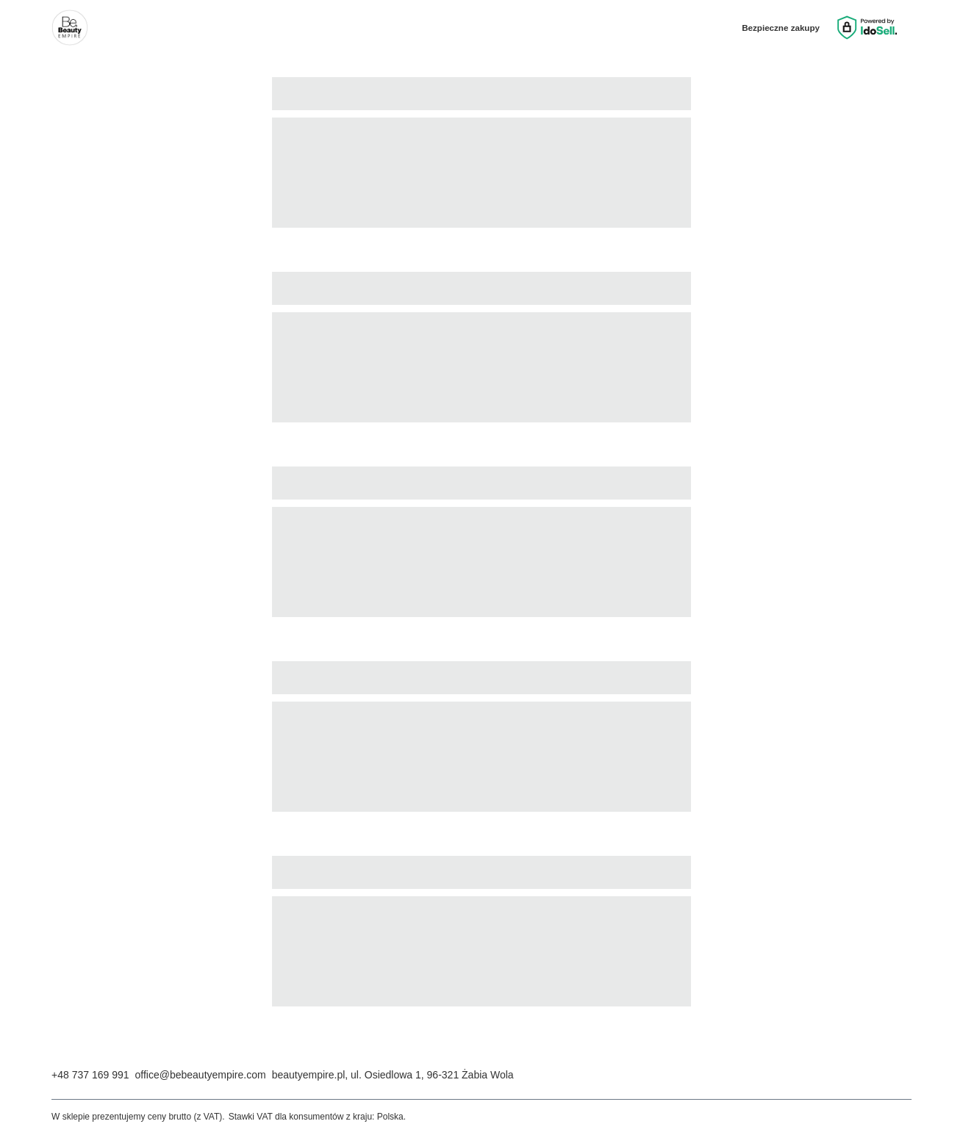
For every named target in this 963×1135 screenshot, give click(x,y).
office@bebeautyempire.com (200, 1075)
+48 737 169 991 (90, 1075)
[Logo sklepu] (69, 28)
